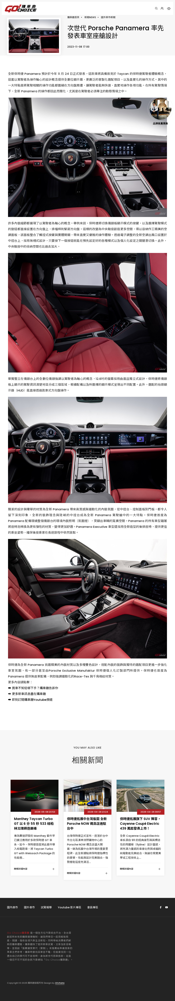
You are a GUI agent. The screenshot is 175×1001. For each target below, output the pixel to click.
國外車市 (29, 907)
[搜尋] (156, 8)
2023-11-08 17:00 (78, 46)
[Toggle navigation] (169, 8)
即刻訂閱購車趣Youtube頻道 (32, 700)
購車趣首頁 (73, 17)
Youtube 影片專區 (69, 907)
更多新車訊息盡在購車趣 (29, 694)
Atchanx (59, 983)
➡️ (9, 688)
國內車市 (12, 907)
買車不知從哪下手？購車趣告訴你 (35, 688)
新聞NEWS (90, 17)
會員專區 (92, 907)
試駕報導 (46, 907)
